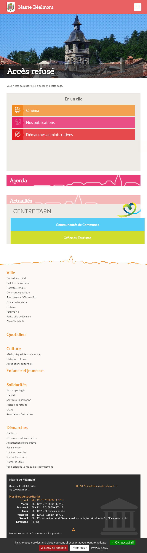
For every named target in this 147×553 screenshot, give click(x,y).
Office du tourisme (17, 302)
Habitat (11, 395)
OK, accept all (123, 542)
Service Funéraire (16, 456)
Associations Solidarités (20, 414)
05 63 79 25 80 (84, 486)
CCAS (10, 409)
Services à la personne (19, 399)
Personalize (79, 547)
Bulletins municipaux (18, 283)
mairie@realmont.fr (105, 486)
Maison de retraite (17, 404)
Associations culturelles (20, 363)
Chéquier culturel (16, 359)
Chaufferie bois (15, 321)
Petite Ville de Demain (19, 316)
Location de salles (16, 452)
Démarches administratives (22, 437)
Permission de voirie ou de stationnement (30, 466)
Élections (12, 433)
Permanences (14, 447)
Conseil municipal (16, 278)
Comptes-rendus (16, 287)
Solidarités (17, 384)
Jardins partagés (16, 390)
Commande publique (18, 292)
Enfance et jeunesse (25, 370)
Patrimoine (13, 311)
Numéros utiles (15, 461)
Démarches (17, 427)
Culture (14, 348)
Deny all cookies (53, 547)
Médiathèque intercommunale (23, 354)
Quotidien (16, 334)
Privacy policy (99, 547)
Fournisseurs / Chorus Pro (21, 297)
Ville (11, 272)
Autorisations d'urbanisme (21, 442)
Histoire (11, 307)
